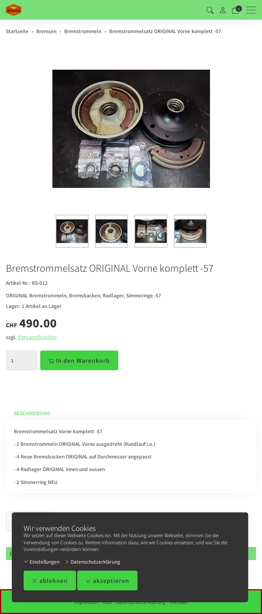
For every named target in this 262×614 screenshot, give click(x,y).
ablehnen (50, 580)
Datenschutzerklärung (92, 561)
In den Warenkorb (79, 360)
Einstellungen (41, 561)
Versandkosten (37, 337)
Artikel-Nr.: (18, 282)
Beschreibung (32, 413)
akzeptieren (107, 580)
